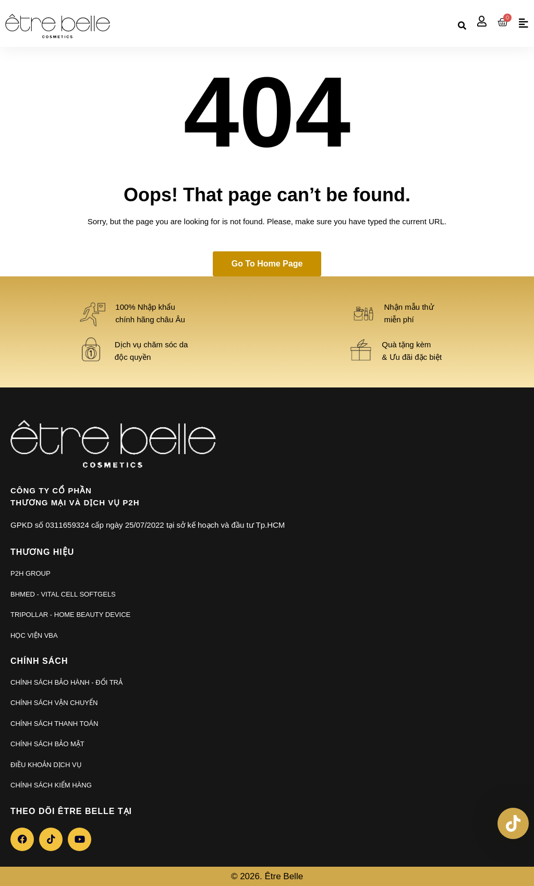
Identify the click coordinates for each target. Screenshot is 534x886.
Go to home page (267, 263)
